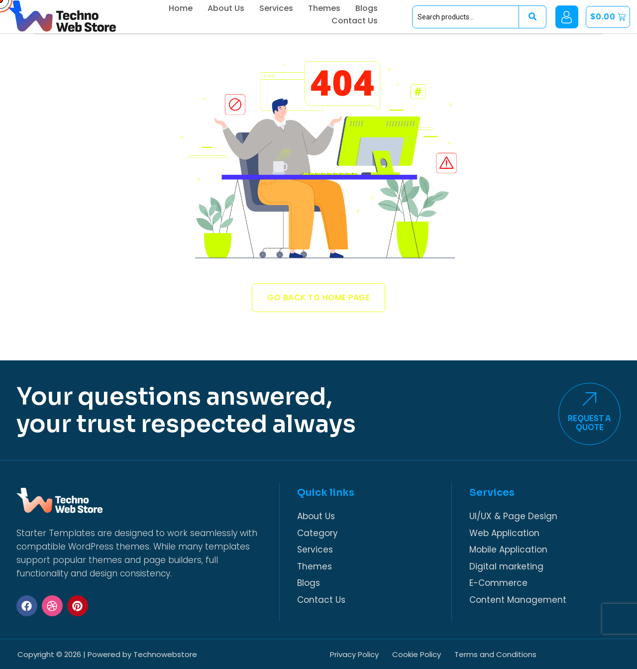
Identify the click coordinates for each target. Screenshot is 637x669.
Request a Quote (595, 432)
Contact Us (384, 31)
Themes (354, 10)
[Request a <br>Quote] (595, 408)
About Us (255, 10)
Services (306, 10)
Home (210, 10)
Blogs (396, 10)
